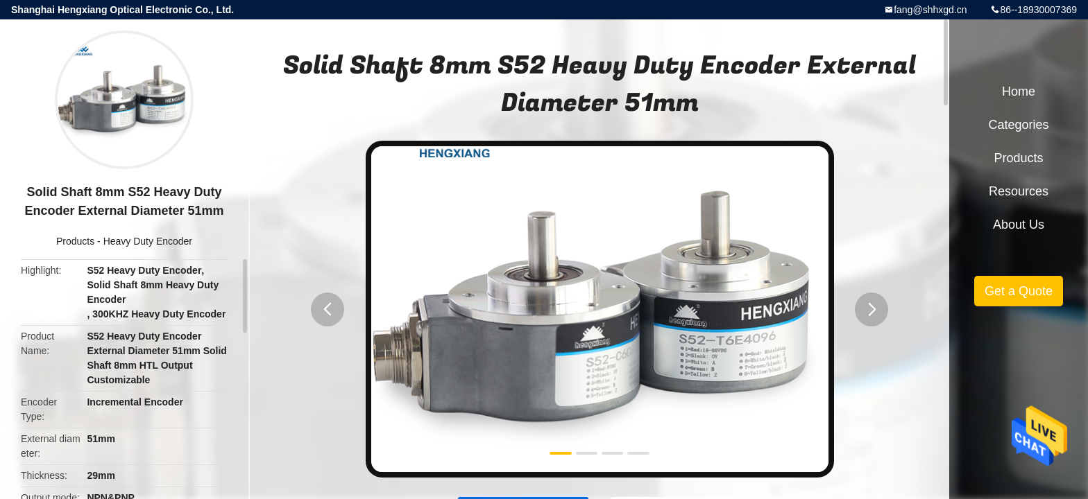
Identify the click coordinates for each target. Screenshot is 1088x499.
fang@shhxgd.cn (930, 9)
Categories (1018, 125)
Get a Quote (1019, 291)
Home (1018, 91)
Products (75, 241)
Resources (1018, 191)
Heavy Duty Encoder (147, 241)
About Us (1018, 224)
